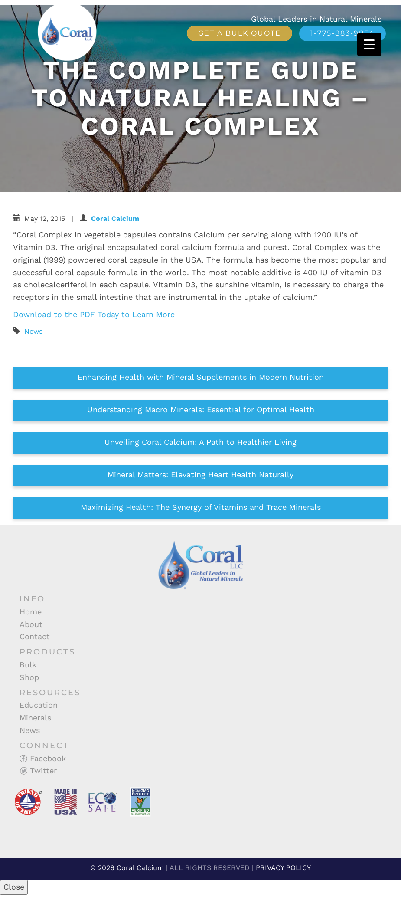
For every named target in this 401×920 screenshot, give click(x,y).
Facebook (43, 758)
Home (31, 611)
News (33, 331)
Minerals (35, 717)
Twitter (38, 770)
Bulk (28, 664)
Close (13, 886)
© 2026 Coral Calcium (127, 868)
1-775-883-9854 (342, 33)
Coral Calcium (115, 218)
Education (39, 705)
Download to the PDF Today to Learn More (95, 314)
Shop (29, 677)
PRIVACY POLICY (283, 868)
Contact (35, 636)
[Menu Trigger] (369, 44)
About (31, 624)
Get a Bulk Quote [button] (239, 33)
